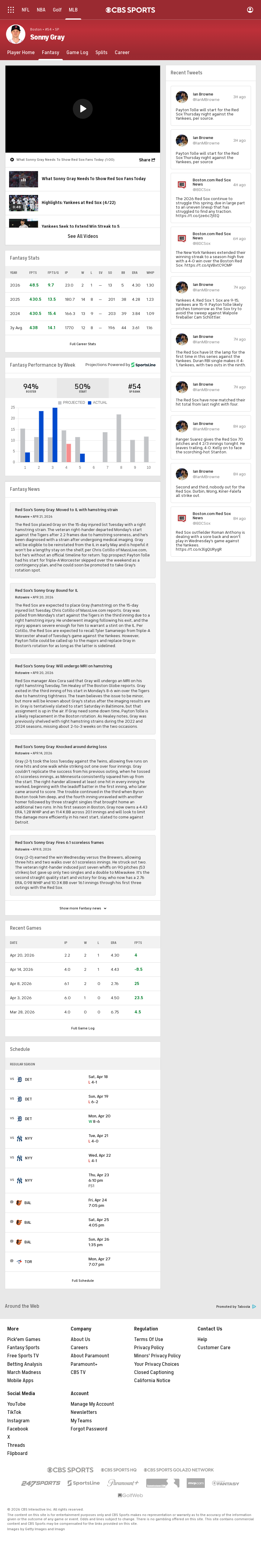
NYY (28, 1138)
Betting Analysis (24, 1364)
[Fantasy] (50, 52)
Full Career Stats (83, 344)
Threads (16, 1445)
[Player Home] (21, 52)
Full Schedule (83, 1280)
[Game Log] (77, 52)
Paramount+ (84, 1364)
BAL (27, 1202)
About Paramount (90, 1356)
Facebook (17, 1429)
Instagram (18, 1421)
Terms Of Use (148, 1339)
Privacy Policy (149, 1348)
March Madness (24, 1372)
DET (28, 1079)
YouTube (16, 1404)
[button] (83, 109)
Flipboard (17, 1453)
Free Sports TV (23, 1356)
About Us (80, 1339)
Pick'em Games (23, 1339)
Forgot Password (89, 1429)
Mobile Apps (20, 1381)
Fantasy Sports (23, 1348)
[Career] (122, 52)
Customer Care (214, 1348)
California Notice (152, 1381)
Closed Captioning (154, 1372)
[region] (82, 109)
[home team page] (20, 1080)
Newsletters (84, 1412)
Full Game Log (83, 1028)
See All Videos (83, 236)
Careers (79, 1348)
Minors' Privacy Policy (157, 1356)
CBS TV (78, 1372)
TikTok (14, 1412)
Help (202, 1339)
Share (144, 160)
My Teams (81, 1421)
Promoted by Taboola (236, 1307)
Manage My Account (92, 1404)
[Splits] (101, 52)
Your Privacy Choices (156, 1364)
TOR (28, 1261)
